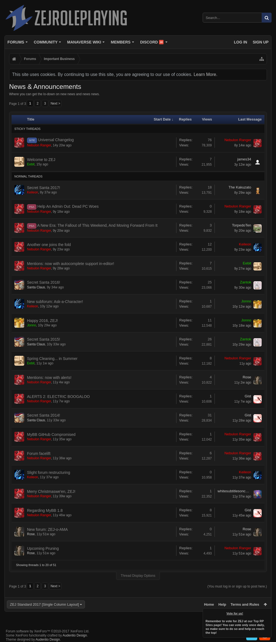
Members (121, 42)
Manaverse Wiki (84, 42)
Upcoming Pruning (43, 548)
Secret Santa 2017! (43, 187)
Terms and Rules (245, 604)
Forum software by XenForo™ (47, 631)
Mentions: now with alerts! (49, 377)
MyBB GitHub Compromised (51, 434)
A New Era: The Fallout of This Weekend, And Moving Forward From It (97, 225)
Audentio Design (75, 635)
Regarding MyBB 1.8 (45, 510)
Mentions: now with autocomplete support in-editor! (70, 263)
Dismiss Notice (268, 612)
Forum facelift (38, 453)
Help (222, 604)
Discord (152, 42)
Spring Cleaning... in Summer (52, 358)
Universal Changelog (56, 140)
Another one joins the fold (49, 244)
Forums (15, 42)
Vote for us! (235, 613)
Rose (247, 377)
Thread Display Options (138, 576)
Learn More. (205, 74)
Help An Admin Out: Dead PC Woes (68, 206)
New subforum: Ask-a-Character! (55, 301)
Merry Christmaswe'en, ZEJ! (51, 491)
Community (45, 42)
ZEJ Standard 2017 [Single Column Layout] (44, 604)
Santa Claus (36, 287)
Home (209, 604)
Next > (55, 103)
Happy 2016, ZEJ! (42, 320)
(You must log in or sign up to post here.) (237, 586)
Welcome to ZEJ (41, 159)
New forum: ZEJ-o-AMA (47, 529)
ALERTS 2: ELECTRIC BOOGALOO (58, 396)
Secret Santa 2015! (43, 339)
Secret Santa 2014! (43, 415)
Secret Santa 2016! (43, 282)
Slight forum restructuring (48, 472)
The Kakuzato (240, 187)
